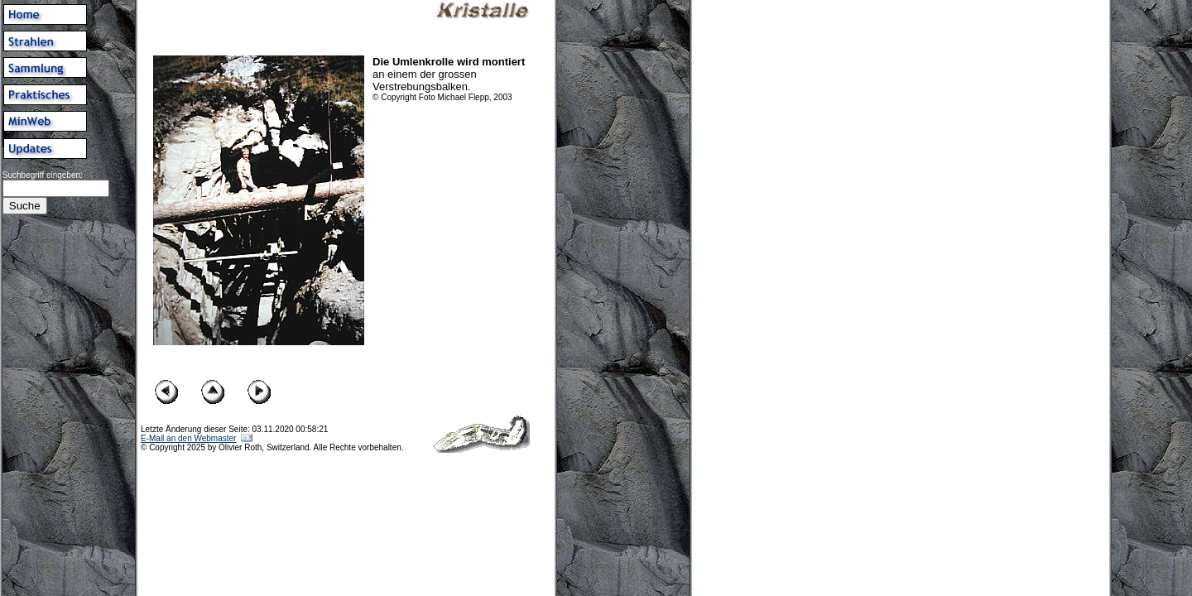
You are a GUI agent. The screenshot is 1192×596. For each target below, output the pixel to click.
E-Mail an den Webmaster (188, 438)
